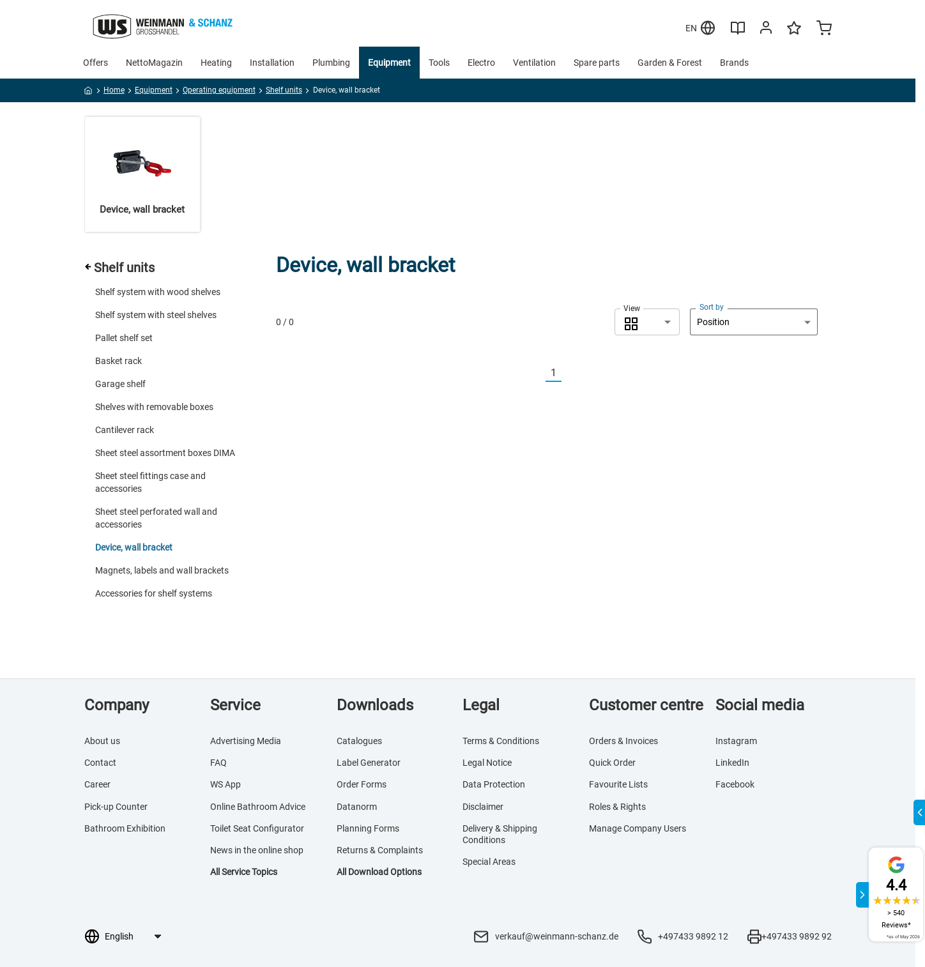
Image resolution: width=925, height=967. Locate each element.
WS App (225, 784)
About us (102, 741)
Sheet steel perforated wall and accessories (156, 517)
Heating (216, 62)
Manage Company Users (637, 828)
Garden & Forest (670, 62)
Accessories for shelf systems (153, 593)
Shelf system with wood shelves (157, 292)
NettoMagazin (154, 62)
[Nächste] (569, 373)
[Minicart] (824, 29)
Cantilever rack (124, 430)
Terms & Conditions (500, 741)
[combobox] (647, 321)
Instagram (736, 741)
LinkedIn (732, 763)
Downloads (375, 705)
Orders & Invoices (623, 741)
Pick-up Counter (116, 807)
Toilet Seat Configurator (257, 828)
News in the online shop (256, 850)
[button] (647, 322)
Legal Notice (487, 763)
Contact (100, 763)
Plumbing (331, 62)
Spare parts (597, 62)
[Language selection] (132, 936)
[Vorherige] (538, 373)
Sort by (711, 307)
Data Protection (493, 784)
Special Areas (489, 862)
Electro (481, 62)
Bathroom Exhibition (124, 828)
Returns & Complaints (380, 850)
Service (235, 705)
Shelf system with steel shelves (156, 315)
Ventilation (534, 62)
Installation (272, 62)
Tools (439, 62)
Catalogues (359, 741)
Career (97, 784)
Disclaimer (482, 807)
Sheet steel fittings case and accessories (150, 482)
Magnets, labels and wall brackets (162, 570)
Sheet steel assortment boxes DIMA (165, 453)
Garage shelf (120, 384)
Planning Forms (368, 828)
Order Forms (361, 784)
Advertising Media (245, 741)
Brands (734, 62)
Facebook (734, 784)
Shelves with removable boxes (154, 407)
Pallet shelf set (124, 338)
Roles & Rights (617, 807)
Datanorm (357, 807)
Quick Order (612, 763)
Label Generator (369, 763)
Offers (95, 62)
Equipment (389, 62)
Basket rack (118, 361)
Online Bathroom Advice (257, 807)
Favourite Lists (618, 784)
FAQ (218, 763)
